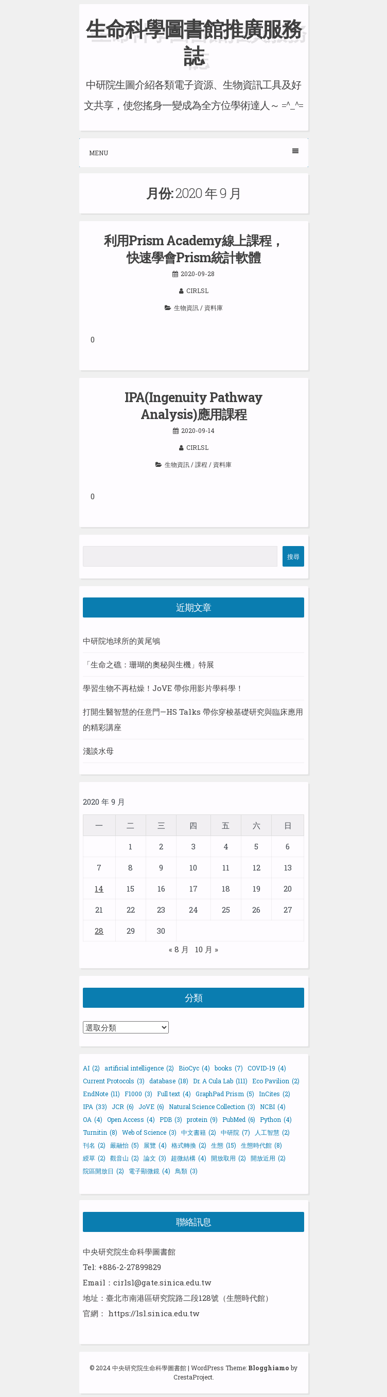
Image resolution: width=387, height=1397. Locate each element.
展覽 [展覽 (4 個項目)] (155, 1145)
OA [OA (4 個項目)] (92, 1119)
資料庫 (213, 307)
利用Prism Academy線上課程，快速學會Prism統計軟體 (194, 249)
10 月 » (206, 949)
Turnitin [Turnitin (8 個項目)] (100, 1132)
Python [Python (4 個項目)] (276, 1119)
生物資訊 (186, 307)
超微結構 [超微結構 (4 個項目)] (188, 1158)
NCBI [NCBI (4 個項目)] (273, 1106)
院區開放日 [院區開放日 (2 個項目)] (103, 1170)
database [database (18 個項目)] (168, 1080)
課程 (201, 464)
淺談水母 (98, 751)
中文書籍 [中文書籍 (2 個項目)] (198, 1132)
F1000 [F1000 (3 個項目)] (138, 1093)
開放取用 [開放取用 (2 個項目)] (228, 1158)
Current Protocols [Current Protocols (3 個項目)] (114, 1080)
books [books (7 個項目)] (229, 1068)
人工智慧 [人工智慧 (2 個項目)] (272, 1132)
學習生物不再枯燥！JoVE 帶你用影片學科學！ (163, 688)
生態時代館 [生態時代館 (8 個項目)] (261, 1145)
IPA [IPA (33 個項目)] (95, 1106)
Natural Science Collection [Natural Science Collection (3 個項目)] (212, 1106)
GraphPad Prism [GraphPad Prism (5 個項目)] (225, 1093)
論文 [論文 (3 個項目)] (155, 1158)
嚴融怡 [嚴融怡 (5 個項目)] (124, 1145)
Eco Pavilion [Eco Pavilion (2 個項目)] (276, 1080)
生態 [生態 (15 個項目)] (223, 1145)
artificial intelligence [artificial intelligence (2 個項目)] (139, 1068)
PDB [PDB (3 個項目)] (171, 1119)
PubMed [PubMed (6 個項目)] (238, 1119)
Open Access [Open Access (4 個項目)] (131, 1119)
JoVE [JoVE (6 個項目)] (151, 1106)
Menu (193, 152)
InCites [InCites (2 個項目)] (274, 1093)
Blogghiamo (268, 1368)
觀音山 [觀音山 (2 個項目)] (124, 1158)
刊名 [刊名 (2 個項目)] (94, 1145)
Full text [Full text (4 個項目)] (174, 1093)
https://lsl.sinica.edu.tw (153, 1313)
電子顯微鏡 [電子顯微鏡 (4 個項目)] (149, 1170)
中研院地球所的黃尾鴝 (121, 641)
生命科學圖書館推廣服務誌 (193, 42)
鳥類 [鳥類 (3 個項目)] (186, 1170)
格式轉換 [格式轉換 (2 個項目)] (188, 1145)
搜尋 (293, 556)
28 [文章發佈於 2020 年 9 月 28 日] (99, 931)
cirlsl (197, 290)
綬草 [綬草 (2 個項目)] (94, 1158)
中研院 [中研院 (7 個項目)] (235, 1132)
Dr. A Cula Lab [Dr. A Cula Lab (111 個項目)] (220, 1080)
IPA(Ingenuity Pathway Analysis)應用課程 (193, 406)
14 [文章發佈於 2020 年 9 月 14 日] (99, 888)
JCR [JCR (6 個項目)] (123, 1106)
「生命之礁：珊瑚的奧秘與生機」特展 (148, 664)
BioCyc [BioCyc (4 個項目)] (194, 1068)
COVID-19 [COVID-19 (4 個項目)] (267, 1068)
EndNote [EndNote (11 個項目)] (101, 1093)
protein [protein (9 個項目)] (202, 1119)
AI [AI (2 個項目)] (91, 1068)
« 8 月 (179, 949)
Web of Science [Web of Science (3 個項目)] (149, 1132)
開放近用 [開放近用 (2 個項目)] (268, 1158)
